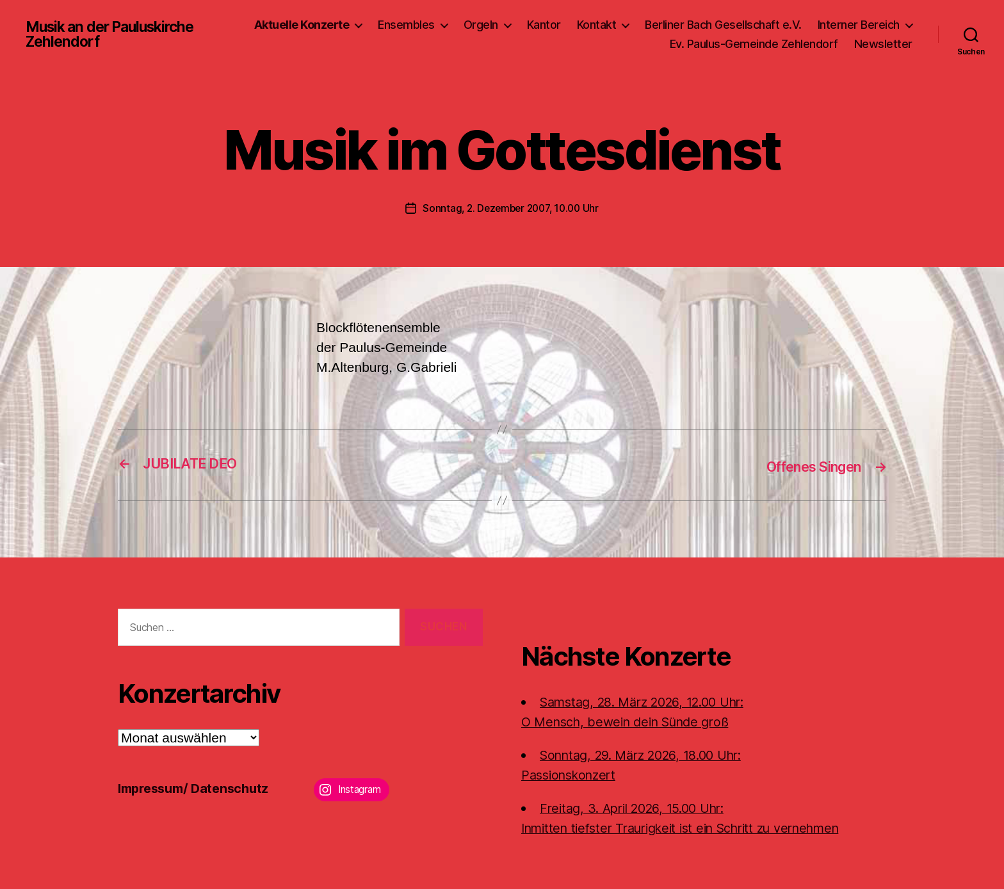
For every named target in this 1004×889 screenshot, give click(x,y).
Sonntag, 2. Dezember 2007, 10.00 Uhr (510, 208)
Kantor (544, 24)
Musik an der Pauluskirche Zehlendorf (116, 34)
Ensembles (406, 24)
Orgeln (481, 24)
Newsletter (883, 44)
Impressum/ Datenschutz (198, 787)
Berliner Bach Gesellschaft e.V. (723, 24)
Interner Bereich (859, 24)
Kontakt (597, 24)
